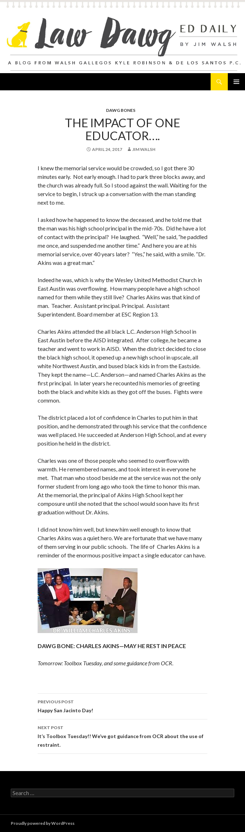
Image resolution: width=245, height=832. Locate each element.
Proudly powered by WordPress (43, 823)
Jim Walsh (143, 149)
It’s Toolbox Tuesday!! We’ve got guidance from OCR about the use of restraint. (122, 735)
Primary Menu (236, 81)
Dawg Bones (120, 110)
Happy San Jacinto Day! (122, 705)
